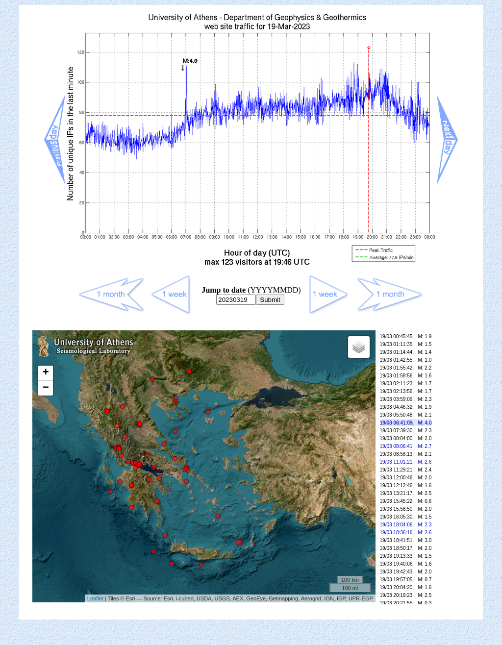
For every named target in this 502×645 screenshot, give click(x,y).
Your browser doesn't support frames (251, 472)
